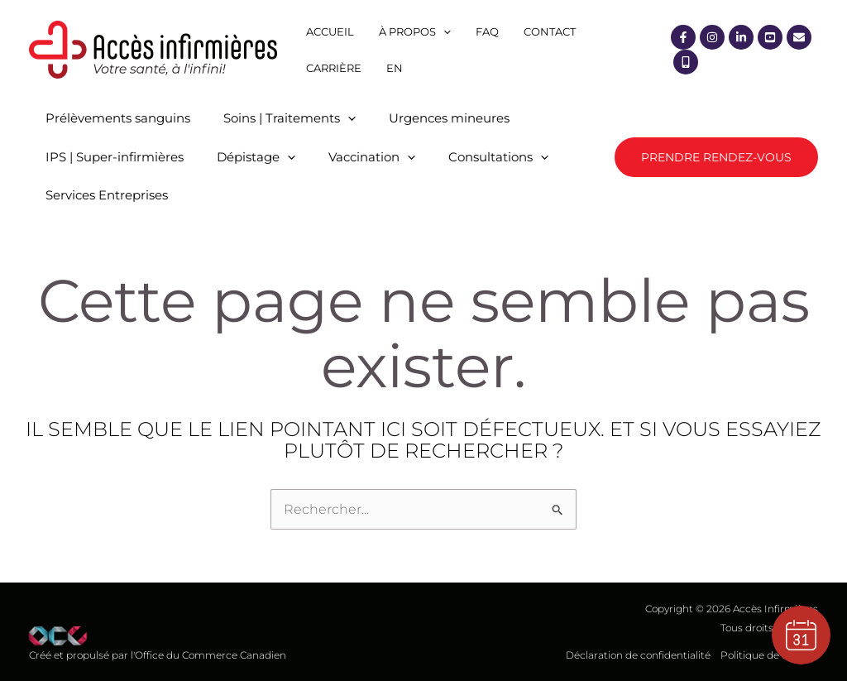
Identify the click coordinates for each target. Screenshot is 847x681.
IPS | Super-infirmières (114, 157)
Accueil (330, 31)
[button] (716, 157)
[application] (443, 31)
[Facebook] (683, 37)
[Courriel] (799, 37)
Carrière (333, 67)
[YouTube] (770, 37)
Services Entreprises (106, 195)
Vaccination (371, 157)
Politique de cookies (769, 655)
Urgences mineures (449, 118)
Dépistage (256, 157)
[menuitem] (394, 68)
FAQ (487, 31)
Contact (550, 31)
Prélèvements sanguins (117, 118)
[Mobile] (685, 62)
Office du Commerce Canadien (210, 655)
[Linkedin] (741, 37)
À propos (415, 31)
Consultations (498, 157)
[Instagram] (712, 37)
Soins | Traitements (289, 118)
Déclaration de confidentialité (638, 655)
